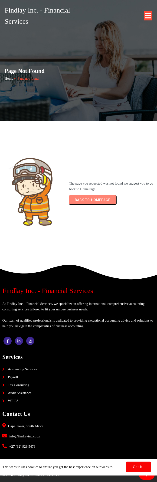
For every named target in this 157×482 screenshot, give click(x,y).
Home (9, 78)
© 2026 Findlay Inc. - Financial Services (30, 475)
